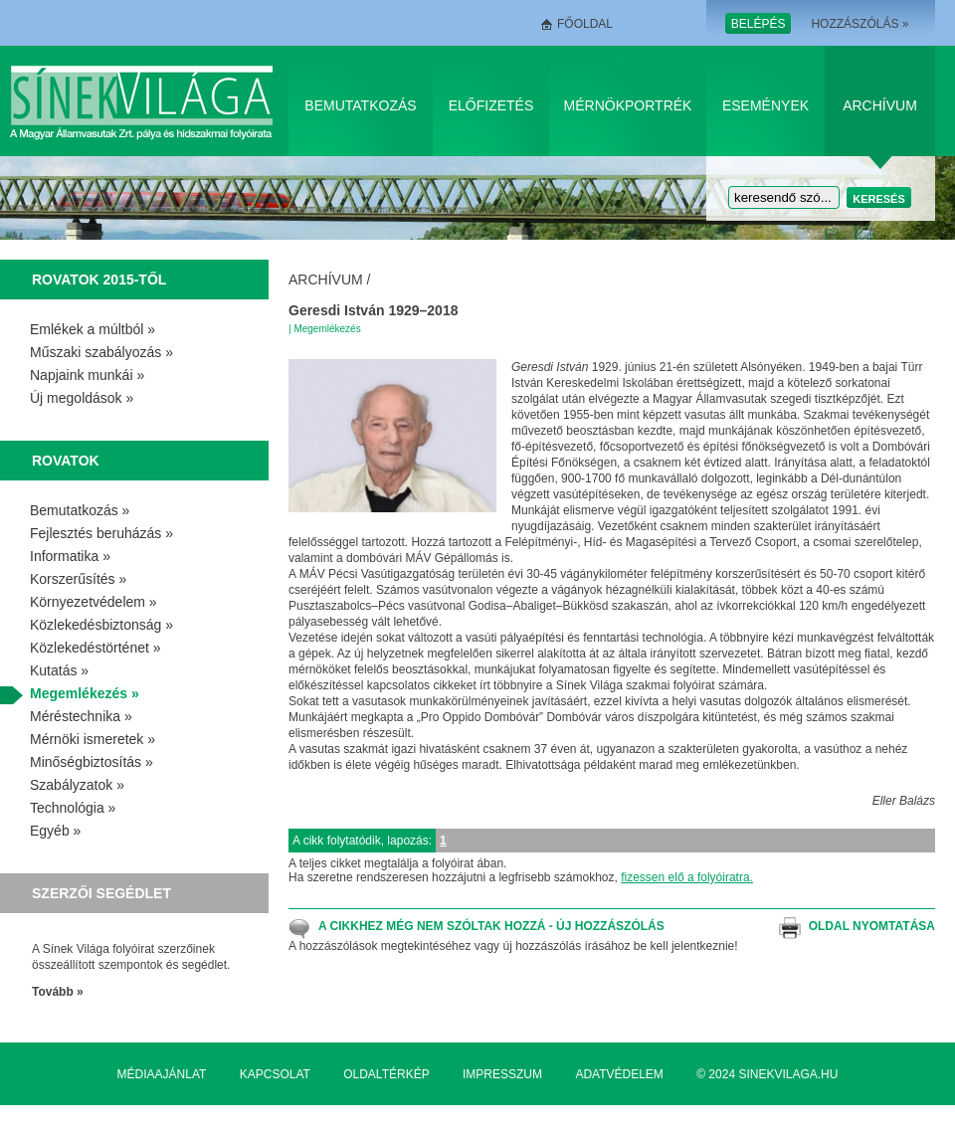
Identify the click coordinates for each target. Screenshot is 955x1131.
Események (765, 105)
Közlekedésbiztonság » (101, 625)
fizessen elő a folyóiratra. (687, 877)
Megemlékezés (326, 328)
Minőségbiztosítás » (91, 762)
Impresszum (502, 1074)
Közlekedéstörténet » (95, 648)
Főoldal (585, 24)
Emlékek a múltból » (92, 329)
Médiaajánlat (162, 1074)
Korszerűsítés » (78, 579)
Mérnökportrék (628, 105)
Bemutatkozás (360, 105)
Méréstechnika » (81, 716)
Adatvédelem (619, 1074)
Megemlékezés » (84, 693)
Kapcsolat (275, 1074)
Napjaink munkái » (87, 375)
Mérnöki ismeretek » (92, 739)
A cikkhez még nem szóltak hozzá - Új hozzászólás (491, 926)
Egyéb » (55, 831)
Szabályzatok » (77, 785)
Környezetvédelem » (93, 602)
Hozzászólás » (859, 24)
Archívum (880, 105)
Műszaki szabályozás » (101, 352)
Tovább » (58, 992)
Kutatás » (59, 670)
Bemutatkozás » (79, 510)
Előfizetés (491, 105)
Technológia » (72, 808)
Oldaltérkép (386, 1074)
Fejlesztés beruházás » (101, 533)
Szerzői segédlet (101, 893)
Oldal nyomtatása (872, 926)
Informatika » (70, 556)
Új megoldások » (81, 398)
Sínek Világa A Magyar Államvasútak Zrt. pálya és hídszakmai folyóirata (145, 101)
